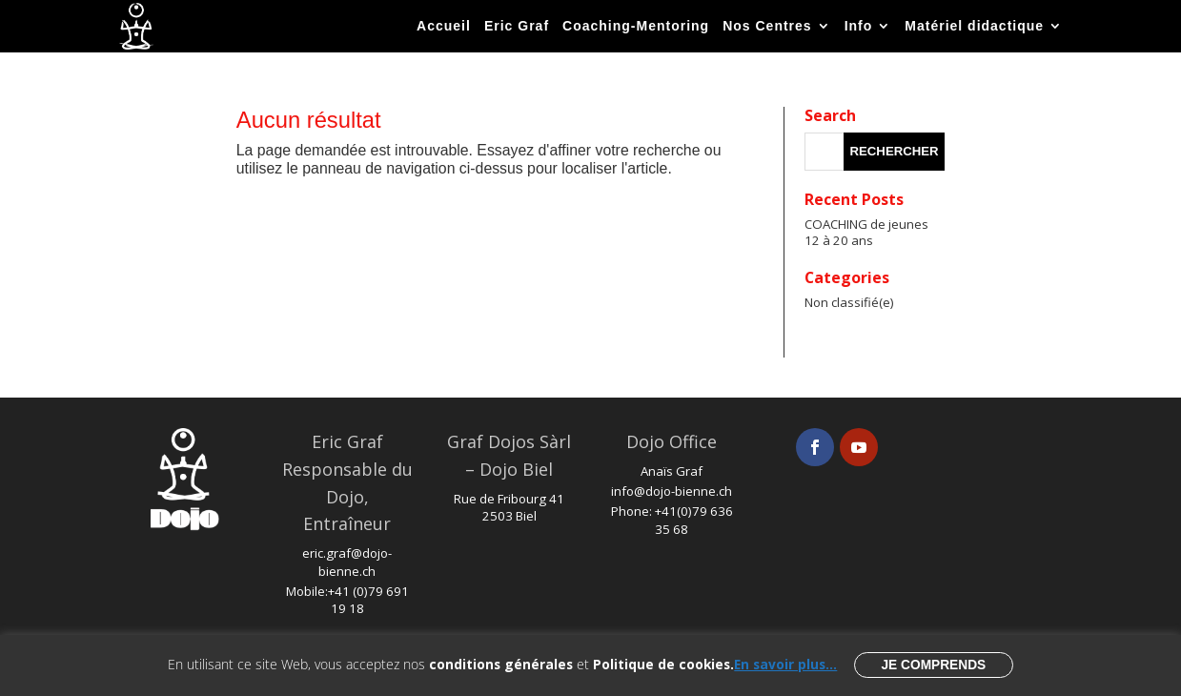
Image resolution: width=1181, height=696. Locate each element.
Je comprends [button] (933, 665)
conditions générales (501, 664)
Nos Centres (767, 25)
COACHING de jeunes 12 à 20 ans (866, 232)
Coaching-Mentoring (635, 25)
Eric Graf (516, 25)
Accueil (444, 25)
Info (859, 25)
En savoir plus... (785, 664)
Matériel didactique (974, 25)
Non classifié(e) (849, 302)
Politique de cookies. (663, 664)
